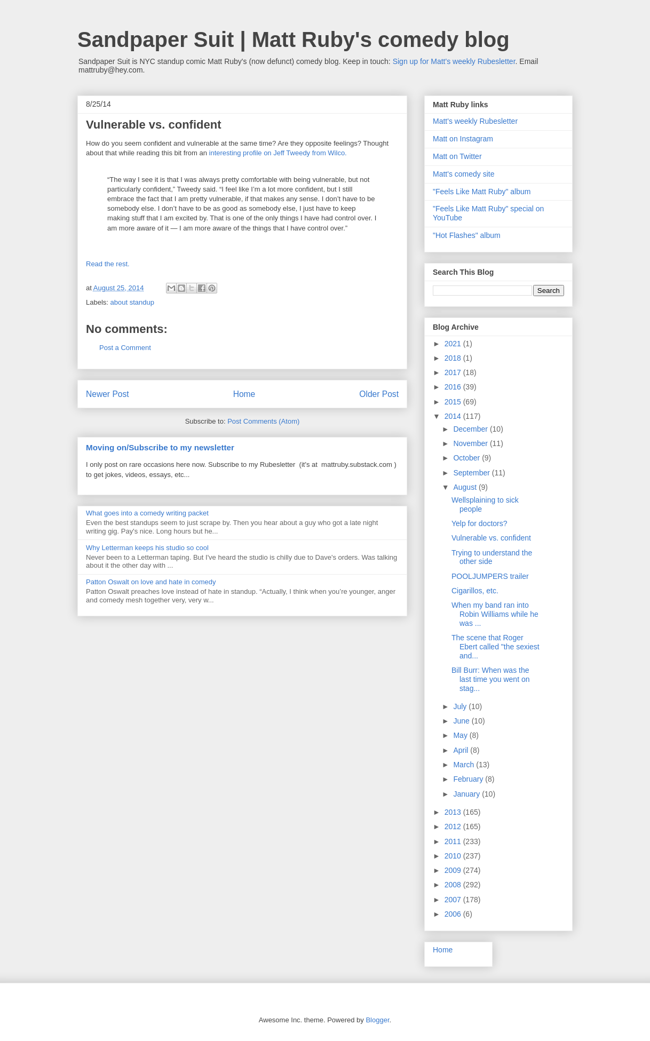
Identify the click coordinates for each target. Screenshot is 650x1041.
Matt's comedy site (464, 174)
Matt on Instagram (463, 138)
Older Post (379, 394)
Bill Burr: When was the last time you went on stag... (490, 679)
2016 (454, 387)
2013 (454, 812)
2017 (454, 372)
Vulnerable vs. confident (491, 538)
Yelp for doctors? (479, 523)
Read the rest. (108, 264)
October (467, 458)
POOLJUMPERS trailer (490, 576)
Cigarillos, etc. (474, 590)
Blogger (377, 1020)
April (461, 750)
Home (244, 394)
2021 (454, 343)
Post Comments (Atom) (263, 421)
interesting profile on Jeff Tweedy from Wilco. (278, 153)
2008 (454, 884)
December (471, 429)
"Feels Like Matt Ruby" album (481, 191)
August (465, 487)
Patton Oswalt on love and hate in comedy (151, 582)
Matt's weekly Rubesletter (475, 121)
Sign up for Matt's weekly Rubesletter (454, 61)
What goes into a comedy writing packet (147, 513)
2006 (454, 914)
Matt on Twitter (457, 156)
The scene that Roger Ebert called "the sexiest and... (495, 646)
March (464, 764)
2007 (454, 899)
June (462, 721)
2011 (454, 841)
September (472, 472)
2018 (454, 358)
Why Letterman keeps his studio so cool (147, 548)
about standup (132, 302)
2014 (454, 416)
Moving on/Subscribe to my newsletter (160, 447)
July (461, 706)
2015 (454, 402)
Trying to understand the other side (491, 557)
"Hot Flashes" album (467, 235)
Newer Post (107, 394)
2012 (454, 826)
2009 (454, 870)
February (469, 779)
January (467, 794)
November (471, 443)
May (461, 735)
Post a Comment (125, 348)
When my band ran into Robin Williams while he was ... (494, 614)
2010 (454, 856)
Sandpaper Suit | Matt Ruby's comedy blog (293, 39)
